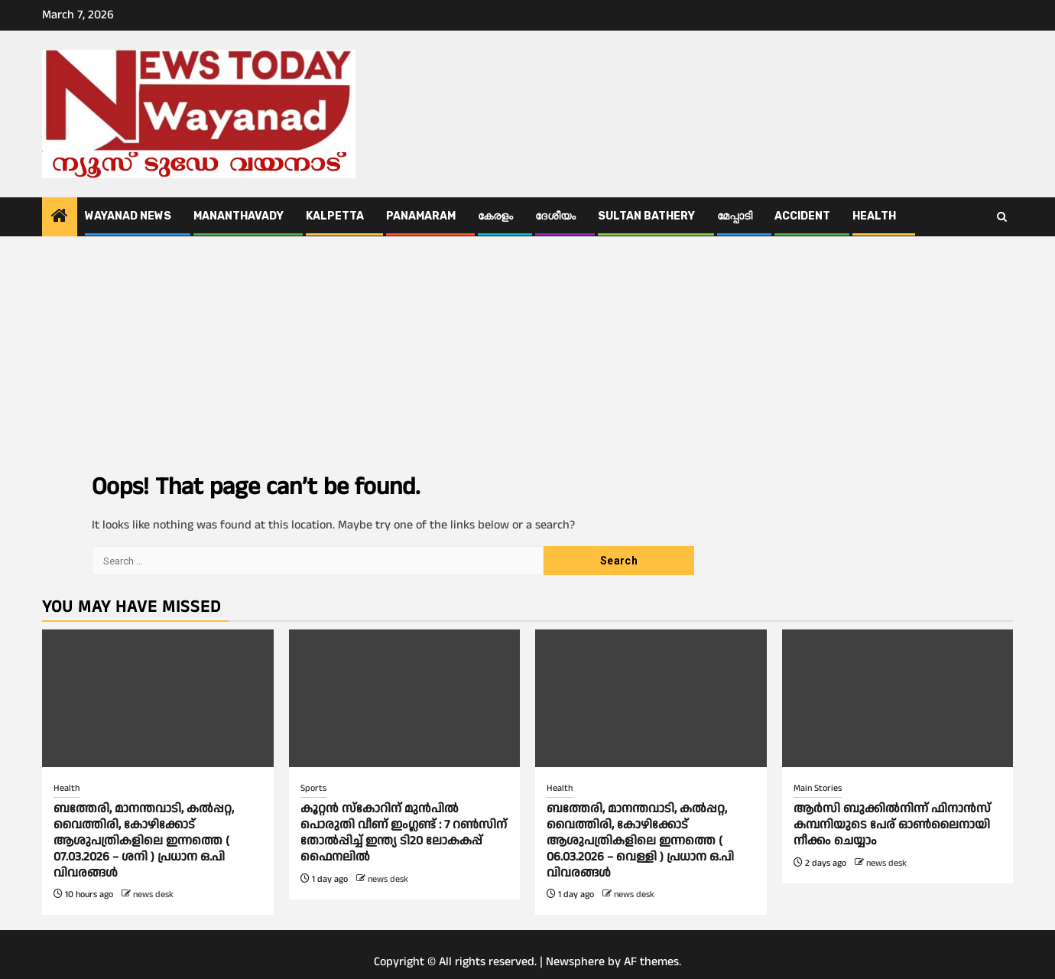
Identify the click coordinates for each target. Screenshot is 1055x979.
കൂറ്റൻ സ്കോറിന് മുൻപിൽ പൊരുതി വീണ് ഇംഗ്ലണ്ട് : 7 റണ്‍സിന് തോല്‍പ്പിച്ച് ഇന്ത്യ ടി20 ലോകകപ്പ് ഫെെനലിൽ (403, 832)
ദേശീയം (555, 216)
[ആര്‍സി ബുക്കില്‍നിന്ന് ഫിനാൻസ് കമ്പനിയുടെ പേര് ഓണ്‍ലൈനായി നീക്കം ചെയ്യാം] (898, 698)
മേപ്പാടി (734, 216)
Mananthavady (238, 216)
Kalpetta (335, 216)
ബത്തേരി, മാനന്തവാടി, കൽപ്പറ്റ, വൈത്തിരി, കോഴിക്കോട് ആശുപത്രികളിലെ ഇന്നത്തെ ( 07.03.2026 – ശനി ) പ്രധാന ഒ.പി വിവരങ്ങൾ (144, 840)
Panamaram (421, 216)
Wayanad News (128, 216)
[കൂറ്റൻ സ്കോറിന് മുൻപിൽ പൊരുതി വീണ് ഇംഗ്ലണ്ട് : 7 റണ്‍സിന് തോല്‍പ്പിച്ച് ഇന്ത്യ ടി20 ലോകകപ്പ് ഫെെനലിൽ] (405, 698)
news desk (153, 894)
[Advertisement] (527, 351)
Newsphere (575, 962)
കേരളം (495, 216)
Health (874, 216)
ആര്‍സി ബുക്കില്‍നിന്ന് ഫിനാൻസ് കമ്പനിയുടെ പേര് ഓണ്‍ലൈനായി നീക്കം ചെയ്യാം (892, 825)
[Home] (59, 218)
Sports (313, 788)
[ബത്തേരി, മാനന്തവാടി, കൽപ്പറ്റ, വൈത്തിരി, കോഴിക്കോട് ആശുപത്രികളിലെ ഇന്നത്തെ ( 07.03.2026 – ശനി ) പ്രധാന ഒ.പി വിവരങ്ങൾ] (158, 698)
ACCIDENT (802, 216)
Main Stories (818, 788)
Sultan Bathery (646, 216)
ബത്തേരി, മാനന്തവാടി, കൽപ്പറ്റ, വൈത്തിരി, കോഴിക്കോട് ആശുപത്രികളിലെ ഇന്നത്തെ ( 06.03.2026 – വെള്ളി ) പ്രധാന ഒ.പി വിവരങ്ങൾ (640, 840)
